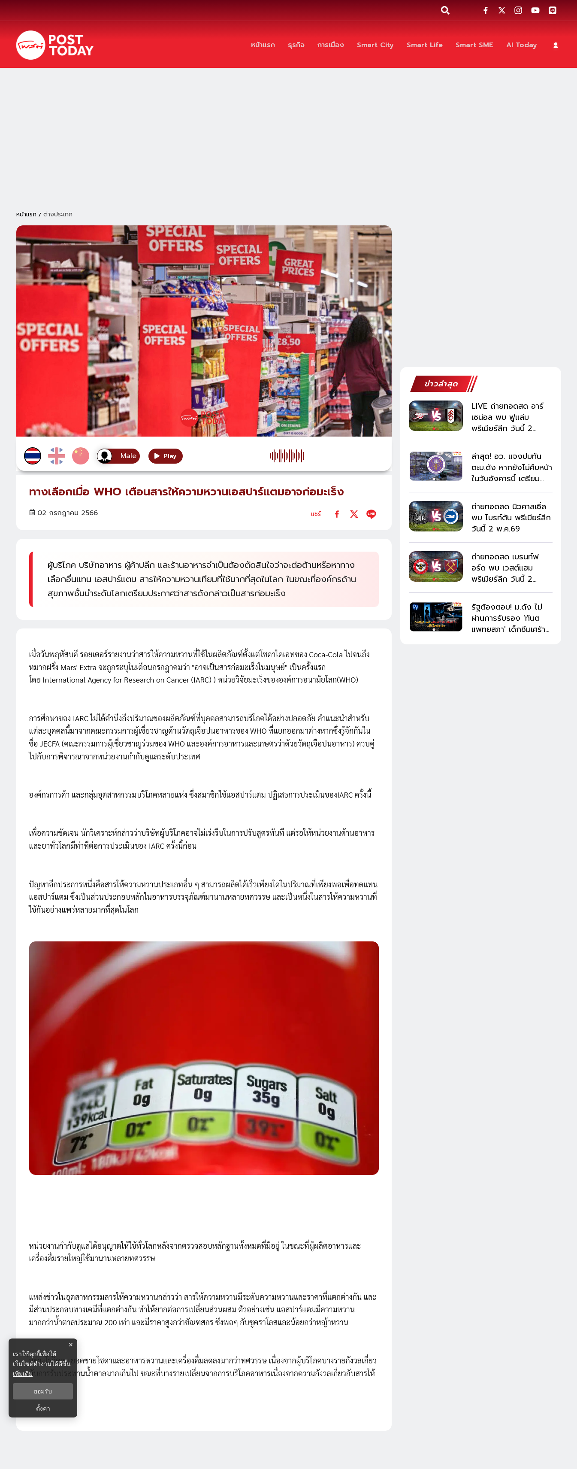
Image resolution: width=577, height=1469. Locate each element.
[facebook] (336, 514)
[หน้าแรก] (263, 45)
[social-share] (485, 10)
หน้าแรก (26, 214)
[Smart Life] (425, 45)
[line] (371, 514)
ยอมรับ (43, 1391)
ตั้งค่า (43, 1408)
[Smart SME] (474, 45)
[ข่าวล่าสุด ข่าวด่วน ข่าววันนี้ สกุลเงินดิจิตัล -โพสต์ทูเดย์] (55, 45)
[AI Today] (521, 45)
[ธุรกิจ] (296, 45)
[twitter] (354, 514)
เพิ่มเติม (23, 1373)
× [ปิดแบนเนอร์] (71, 1344)
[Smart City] (375, 45)
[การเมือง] (330, 45)
